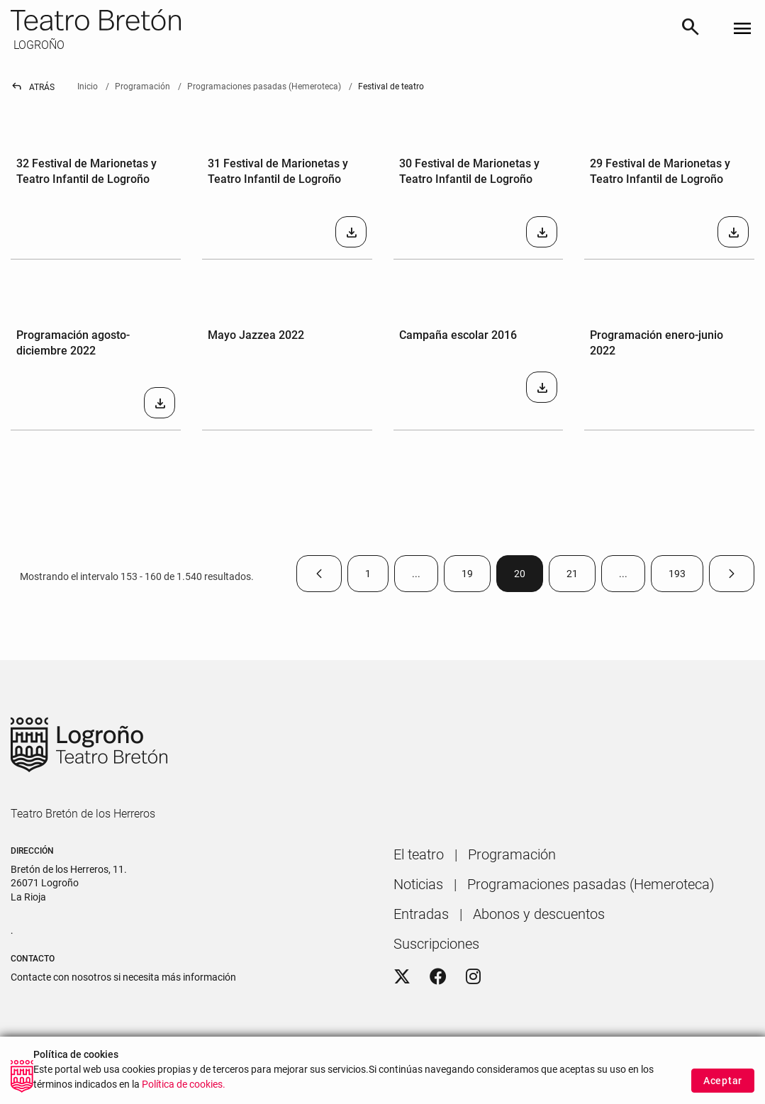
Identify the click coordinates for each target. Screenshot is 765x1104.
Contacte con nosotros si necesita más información (123, 977)
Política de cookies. (183, 1089)
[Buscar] (690, 29)
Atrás (33, 87)
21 (581, 577)
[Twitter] (402, 977)
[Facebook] (438, 977)
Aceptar (722, 1085)
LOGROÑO (38, 45)
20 (528, 577)
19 (476, 577)
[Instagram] (473, 977)
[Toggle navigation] (742, 29)
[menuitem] (418, 854)
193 (686, 577)
